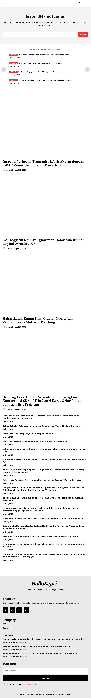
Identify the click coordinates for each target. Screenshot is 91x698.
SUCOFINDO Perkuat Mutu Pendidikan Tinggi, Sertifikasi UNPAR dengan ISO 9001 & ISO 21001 (45, 545)
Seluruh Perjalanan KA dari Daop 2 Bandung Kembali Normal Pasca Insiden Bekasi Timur (44, 450)
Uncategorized (9, 642)
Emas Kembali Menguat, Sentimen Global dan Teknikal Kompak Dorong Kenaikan (43, 518)
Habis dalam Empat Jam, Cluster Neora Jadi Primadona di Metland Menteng (38, 320)
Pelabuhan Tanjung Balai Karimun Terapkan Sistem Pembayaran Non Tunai (40, 536)
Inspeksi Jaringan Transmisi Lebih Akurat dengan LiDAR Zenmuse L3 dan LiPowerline (43, 163)
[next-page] (87, 69)
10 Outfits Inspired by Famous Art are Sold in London (40, 63)
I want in (45, 678)
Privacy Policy (31, 684)
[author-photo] (4, 170)
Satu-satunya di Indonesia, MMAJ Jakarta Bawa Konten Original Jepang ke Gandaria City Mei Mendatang (41, 416)
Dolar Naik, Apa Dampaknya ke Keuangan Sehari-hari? (30, 433)
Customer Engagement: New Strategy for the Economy (40, 72)
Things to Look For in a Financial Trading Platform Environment (44, 80)
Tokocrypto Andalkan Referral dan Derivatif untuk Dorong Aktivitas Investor (42, 480)
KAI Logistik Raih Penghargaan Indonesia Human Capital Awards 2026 (44, 242)
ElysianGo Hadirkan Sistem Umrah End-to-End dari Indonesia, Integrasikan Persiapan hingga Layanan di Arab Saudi (41, 509)
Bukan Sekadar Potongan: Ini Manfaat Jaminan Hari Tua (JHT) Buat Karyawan (42, 426)
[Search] (83, 34)
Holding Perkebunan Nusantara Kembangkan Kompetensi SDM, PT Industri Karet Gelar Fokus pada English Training (42, 400)
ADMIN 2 (9, 170)
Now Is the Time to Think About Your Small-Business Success (43, 54)
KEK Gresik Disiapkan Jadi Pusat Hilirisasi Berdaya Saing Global (35, 441)
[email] (45, 671)
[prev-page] (3, 69)
